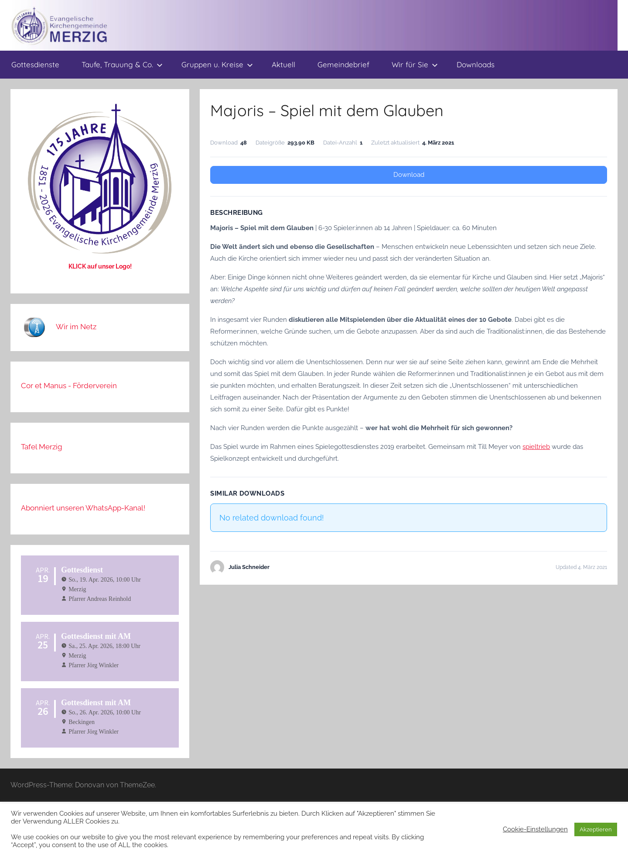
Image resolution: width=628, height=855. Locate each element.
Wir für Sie (415, 64)
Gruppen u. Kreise (217, 64)
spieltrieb (536, 447)
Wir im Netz (76, 326)
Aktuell (283, 64)
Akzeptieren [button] (596, 829)
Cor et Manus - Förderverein (69, 385)
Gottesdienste (35, 64)
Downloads (476, 64)
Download (408, 175)
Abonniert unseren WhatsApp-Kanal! (83, 507)
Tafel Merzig (41, 446)
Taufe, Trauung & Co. (122, 64)
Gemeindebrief (343, 64)
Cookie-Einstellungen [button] (535, 829)
